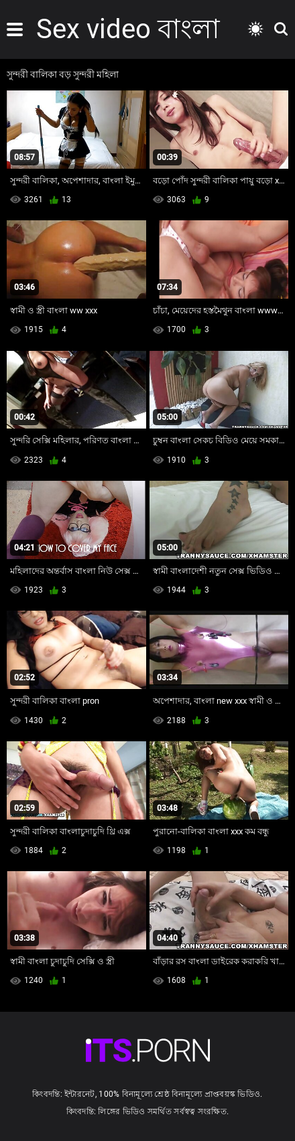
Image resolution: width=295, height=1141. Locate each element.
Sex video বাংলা (128, 29)
